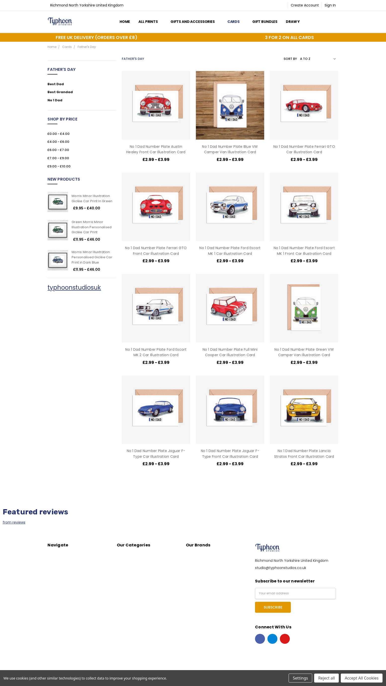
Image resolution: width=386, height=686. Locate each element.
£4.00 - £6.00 (58, 141)
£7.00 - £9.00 (58, 158)
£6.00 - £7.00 (58, 150)
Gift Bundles (264, 21)
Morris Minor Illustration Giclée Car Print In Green (92, 198)
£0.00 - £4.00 (58, 133)
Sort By (290, 58)
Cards (235, 21)
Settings (300, 678)
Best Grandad (60, 92)
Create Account (305, 5)
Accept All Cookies (362, 678)
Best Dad (55, 84)
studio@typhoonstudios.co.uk (280, 567)
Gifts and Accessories (195, 21)
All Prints (150, 21)
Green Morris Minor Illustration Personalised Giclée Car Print (92, 227)
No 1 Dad (54, 100)
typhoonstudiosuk (74, 287)
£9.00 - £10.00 (59, 166)
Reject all (326, 678)
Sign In (330, 5)
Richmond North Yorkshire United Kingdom (87, 5)
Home (125, 21)
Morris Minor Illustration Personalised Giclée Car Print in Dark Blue (92, 257)
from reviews (14, 522)
